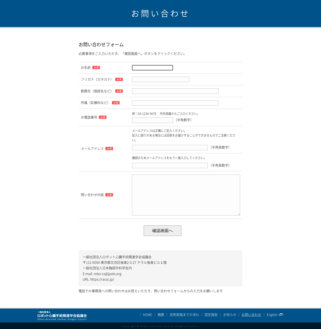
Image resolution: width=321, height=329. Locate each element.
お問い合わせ (251, 314)
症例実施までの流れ (184, 314)
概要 (161, 314)
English (272, 314)
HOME (147, 314)
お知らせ (229, 314)
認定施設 (211, 314)
